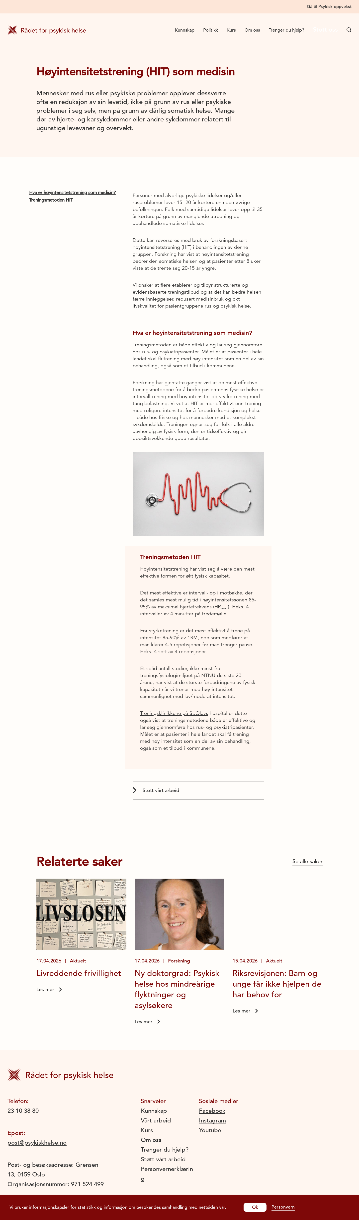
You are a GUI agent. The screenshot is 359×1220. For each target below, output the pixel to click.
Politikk (206, 30)
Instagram (212, 1120)
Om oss (248, 30)
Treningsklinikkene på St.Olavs (174, 713)
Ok (255, 1207)
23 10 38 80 (23, 1110)
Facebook (212, 1110)
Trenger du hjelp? (282, 30)
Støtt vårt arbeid (156, 790)
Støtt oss (323, 30)
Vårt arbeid (156, 1120)
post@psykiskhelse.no (37, 1142)
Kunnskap (180, 30)
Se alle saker (307, 861)
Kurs (226, 30)
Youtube (210, 1130)
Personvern (283, 1207)
